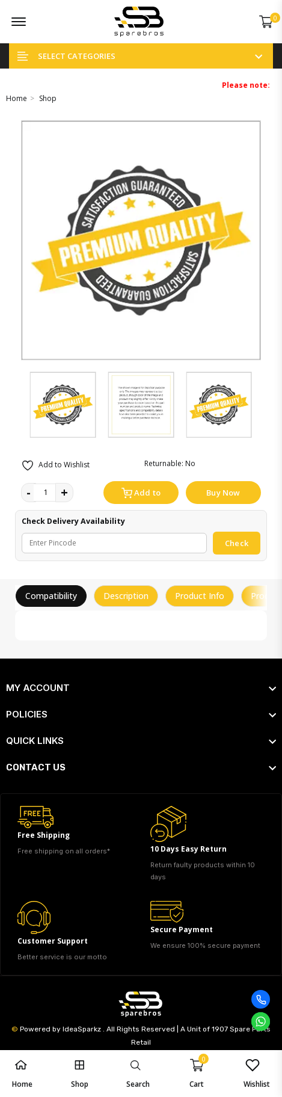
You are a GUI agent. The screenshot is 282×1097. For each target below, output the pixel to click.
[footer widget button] (141, 688)
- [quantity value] (28, 492)
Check (236, 543)
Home (16, 98)
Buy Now (223, 492)
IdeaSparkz (82, 1029)
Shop (48, 98)
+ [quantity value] (64, 492)
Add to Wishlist (55, 465)
